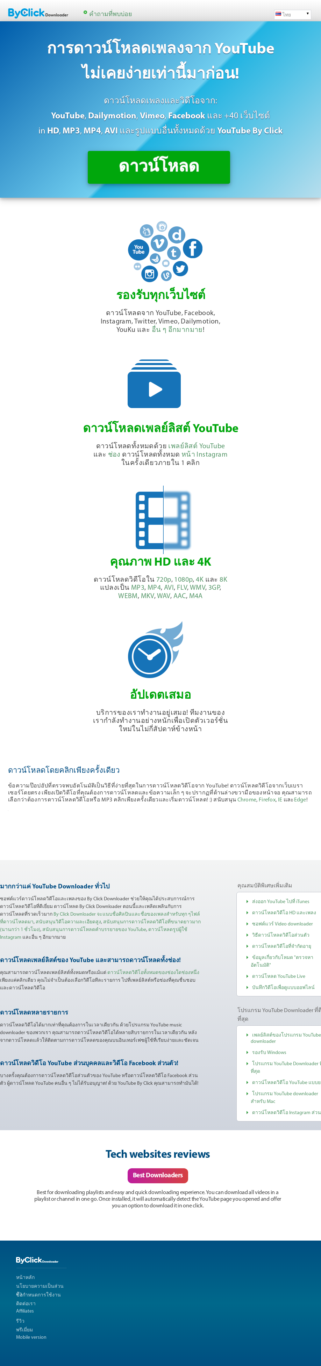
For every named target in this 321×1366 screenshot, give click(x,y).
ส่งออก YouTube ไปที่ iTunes (280, 901)
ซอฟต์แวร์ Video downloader (282, 924)
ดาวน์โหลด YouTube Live (278, 976)
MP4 (154, 587)
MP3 (137, 587)
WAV (163, 596)
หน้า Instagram (204, 454)
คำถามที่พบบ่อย (110, 14)
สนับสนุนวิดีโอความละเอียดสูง (68, 922)
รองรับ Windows (269, 1052)
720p (163, 579)
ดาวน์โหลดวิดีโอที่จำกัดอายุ (281, 946)
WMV (197, 587)
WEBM (128, 596)
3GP (214, 587)
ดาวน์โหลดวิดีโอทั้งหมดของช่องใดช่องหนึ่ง (153, 972)
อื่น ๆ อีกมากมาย (177, 330)
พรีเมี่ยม (24, 1330)
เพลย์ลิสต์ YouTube (196, 446)
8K (223, 579)
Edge (300, 800)
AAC (179, 596)
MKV (147, 596)
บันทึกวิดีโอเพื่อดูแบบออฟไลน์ (283, 987)
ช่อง (114, 454)
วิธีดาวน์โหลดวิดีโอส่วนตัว (280, 935)
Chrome (247, 800)
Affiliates (25, 1311)
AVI (169, 587)
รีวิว (20, 1321)
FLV (182, 587)
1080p (183, 579)
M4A (196, 596)
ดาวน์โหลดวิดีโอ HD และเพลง (284, 913)
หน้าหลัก (25, 1277)
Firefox (267, 800)
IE (280, 800)
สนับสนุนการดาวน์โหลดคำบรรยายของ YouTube (94, 929)
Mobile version (31, 1337)
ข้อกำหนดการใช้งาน (38, 1295)
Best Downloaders (158, 1175)
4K (200, 579)
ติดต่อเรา (26, 1304)
